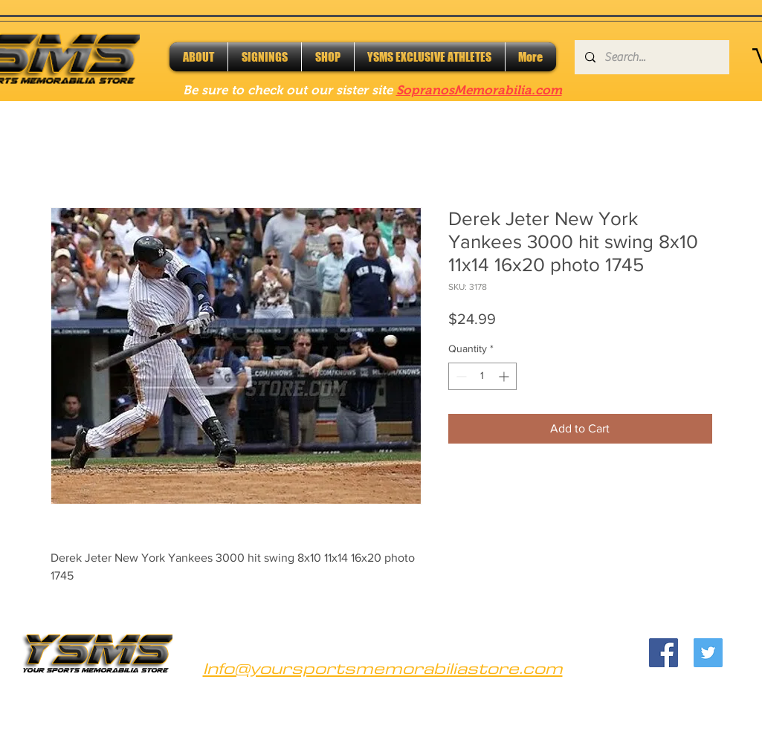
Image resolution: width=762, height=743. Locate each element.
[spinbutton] (482, 376)
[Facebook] (663, 652)
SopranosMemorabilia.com (479, 90)
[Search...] (651, 57)
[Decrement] (460, 376)
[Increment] (505, 376)
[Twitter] (708, 652)
